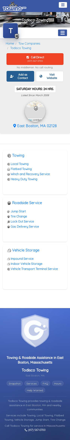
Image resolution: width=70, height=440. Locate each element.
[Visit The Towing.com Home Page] (14, 6)
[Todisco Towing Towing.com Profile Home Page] (10, 30)
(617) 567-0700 (35, 430)
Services (32, 383)
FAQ (45, 383)
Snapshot (15, 383)
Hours (57, 383)
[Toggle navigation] (63, 5)
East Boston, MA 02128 (35, 125)
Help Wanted (35, 390)
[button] (36, 108)
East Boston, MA (36, 405)
